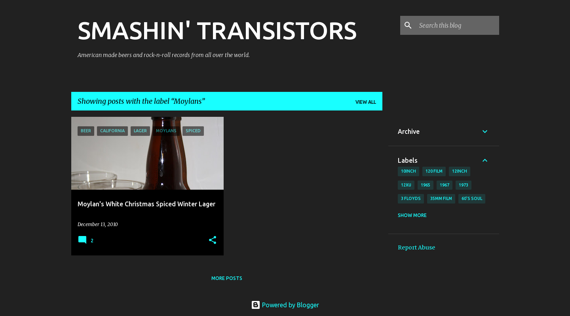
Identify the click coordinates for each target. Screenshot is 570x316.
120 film (434, 171)
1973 (463, 185)
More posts (226, 278)
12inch (459, 171)
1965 (425, 185)
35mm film (441, 198)
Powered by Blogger (285, 304)
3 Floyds (411, 198)
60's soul (472, 198)
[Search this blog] (457, 25)
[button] (212, 240)
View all (365, 102)
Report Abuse (416, 247)
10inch (408, 171)
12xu (406, 185)
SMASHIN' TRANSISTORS (217, 30)
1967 (444, 185)
